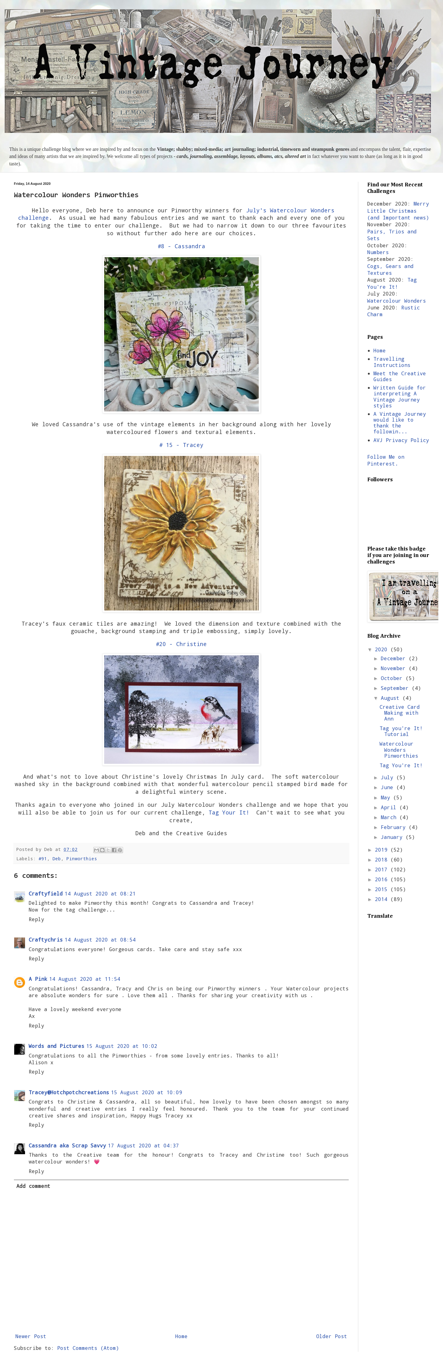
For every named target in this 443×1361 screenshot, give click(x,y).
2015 (382, 889)
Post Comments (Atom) (88, 1348)
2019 (382, 849)
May (387, 797)
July (388, 777)
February (395, 827)
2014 (382, 899)
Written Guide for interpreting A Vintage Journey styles (399, 396)
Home (181, 1336)
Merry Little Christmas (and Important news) (398, 210)
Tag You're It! (392, 283)
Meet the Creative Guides (399, 376)
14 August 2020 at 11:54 (84, 979)
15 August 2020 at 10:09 (146, 1092)
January (393, 837)
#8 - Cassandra (181, 246)
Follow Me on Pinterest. (385, 460)
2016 (382, 879)
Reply (36, 919)
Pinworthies (81, 858)
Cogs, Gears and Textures (390, 269)
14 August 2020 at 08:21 (100, 893)
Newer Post (30, 1336)
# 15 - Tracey (181, 445)
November (395, 668)
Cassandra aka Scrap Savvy (67, 1145)
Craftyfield (46, 893)
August (392, 698)
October (393, 678)
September (396, 688)
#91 (43, 858)
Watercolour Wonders (396, 300)
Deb (57, 858)
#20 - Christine (181, 644)
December (395, 658)
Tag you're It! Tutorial (401, 731)
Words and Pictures (56, 1046)
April (390, 807)
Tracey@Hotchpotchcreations (69, 1092)
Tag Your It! (229, 812)
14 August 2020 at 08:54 (100, 939)
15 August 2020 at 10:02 (121, 1046)
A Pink (38, 979)
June (388, 787)
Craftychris (46, 939)
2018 (382, 859)
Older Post (331, 1336)
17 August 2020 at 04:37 (143, 1145)
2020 (382, 649)
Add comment (33, 1186)
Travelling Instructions (392, 361)
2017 (382, 869)
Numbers (378, 252)
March (390, 817)
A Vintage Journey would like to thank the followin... (399, 422)
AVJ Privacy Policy (401, 440)
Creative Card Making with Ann (400, 713)
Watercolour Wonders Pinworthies (399, 749)
